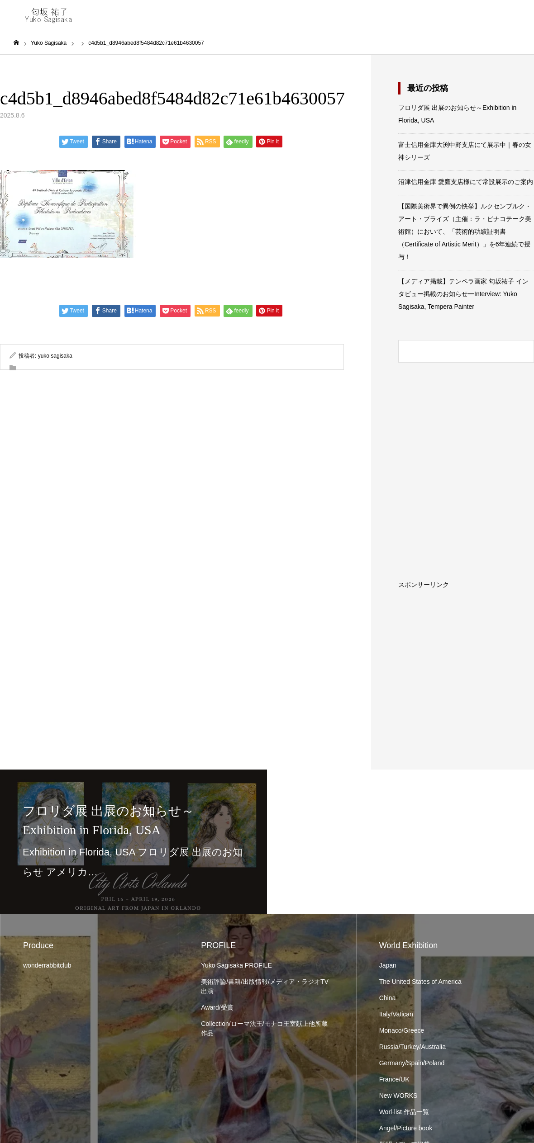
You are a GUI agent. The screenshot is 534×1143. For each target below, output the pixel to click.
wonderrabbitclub (47, 965)
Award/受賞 (217, 1007)
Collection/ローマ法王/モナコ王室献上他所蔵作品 (264, 1028)
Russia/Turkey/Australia (412, 1046)
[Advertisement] (466, 644)
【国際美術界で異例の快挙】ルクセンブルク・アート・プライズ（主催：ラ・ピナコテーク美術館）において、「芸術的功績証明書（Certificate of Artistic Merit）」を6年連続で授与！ (464, 231)
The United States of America (420, 981)
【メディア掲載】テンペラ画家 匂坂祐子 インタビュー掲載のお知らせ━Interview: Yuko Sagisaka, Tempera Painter (463, 294)
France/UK (394, 1079)
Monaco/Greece (401, 1030)
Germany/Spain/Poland (412, 1063)
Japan (387, 965)
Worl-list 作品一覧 (404, 1111)
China (387, 997)
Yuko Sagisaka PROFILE (236, 965)
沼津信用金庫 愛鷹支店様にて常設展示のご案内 (465, 181)
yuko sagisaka (55, 356)
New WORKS (398, 1095)
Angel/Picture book (406, 1128)
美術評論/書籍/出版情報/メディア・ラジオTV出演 (265, 986)
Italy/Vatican (396, 1014)
